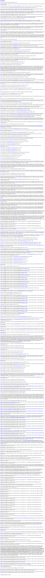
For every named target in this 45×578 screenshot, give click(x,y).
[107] (1, 242)
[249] (1, 565)
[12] (1, 26)
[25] (1, 57)
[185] (1, 406)
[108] (1, 243)
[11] (0, 23)
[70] (1, 147)
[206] (1, 457)
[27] (1, 61)
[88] (1, 184)
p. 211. (25, 219)
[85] (1, 176)
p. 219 (14, 193)
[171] (1, 373)
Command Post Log (16, 40)
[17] (1, 40)
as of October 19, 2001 (31, 17)
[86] (1, 179)
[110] (1, 247)
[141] (1, 310)
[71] (1, 149)
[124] (1, 274)
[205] (1, 455)
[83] (1, 173)
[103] (1, 234)
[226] (1, 506)
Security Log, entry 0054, (17, 259)
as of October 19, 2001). (17, 101)
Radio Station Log (16, 128)
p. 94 (20, 155)
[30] (1, 66)
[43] (1, 94)
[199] (1, 440)
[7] (0, 14)
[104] (1, 237)
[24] (1, 55)
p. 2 (24, 26)
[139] (1, 305)
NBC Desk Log (10, 64)
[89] (1, 187)
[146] (1, 319)
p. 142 (42, 196)
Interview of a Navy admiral (11, 149)
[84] (1, 174)
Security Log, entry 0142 (17, 262)
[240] (1, 537)
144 (0, 197)
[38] (1, 86)
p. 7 (33, 9)
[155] (1, 345)
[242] (1, 541)
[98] (1, 223)
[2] (0, 3)
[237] (1, 531)
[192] (1, 423)
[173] (1, 379)
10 (25, 564)
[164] (1, 362)
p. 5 (24, 416)
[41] (1, 91)
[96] (1, 215)
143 (43, 196)
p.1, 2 (27, 247)
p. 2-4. (25, 435)
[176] (1, 383)
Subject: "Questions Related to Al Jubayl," (21, 132)
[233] (1, 522)
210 (23, 214)
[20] (1, 46)
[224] (1, 502)
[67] (1, 142)
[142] (1, 312)
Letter (13, 304)
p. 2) (12, 36)
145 (2, 197)
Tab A (2, 2)
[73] (1, 152)
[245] (1, 556)
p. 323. (37, 239)
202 (16, 205)
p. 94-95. (31, 91)
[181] (1, 394)
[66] (1, 141)
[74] (1, 153)
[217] (1, 486)
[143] (1, 314)
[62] (1, 133)
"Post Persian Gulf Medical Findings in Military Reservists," (31, 440)
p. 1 (2, 27)
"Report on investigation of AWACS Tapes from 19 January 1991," (29, 242)
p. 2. (6, 30)
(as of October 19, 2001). (30, 116)
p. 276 (3, 201)
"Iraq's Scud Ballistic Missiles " (31, 254)
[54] (1, 115)
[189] (1, 415)
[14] (1, 31)
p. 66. (17, 54)
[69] (1, 145)
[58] (1, 125)
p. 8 (24, 422)
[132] (1, 292)
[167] (1, 367)
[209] (1, 464)
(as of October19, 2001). (23, 277)
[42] (1, 93)
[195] (1, 430)
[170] (1, 371)
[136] (1, 299)
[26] (1, 58)
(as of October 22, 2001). (19, 236)
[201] (1, 447)
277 (4, 201)
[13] (1, 29)
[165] (1, 363)
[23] (1, 52)
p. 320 (36, 237)
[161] (1, 355)
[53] (1, 113)
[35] (1, 79)
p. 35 (33, 572)
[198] (1, 437)
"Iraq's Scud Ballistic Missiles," (18, 319)
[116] (1, 259)
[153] (1, 335)
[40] (1, 89)
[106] (1, 240)
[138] (1, 304)
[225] (1, 504)
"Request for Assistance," (23, 240)
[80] (1, 164)
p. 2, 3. (35, 133)
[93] (1, 202)
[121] (1, 267)
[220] (1, 493)
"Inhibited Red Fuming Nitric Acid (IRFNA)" (23, 339)
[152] (1, 334)
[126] (1, 278)
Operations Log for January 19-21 (23, 51)
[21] (1, 49)
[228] (1, 511)
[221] (1, 495)
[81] (1, 168)
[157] (1, 348)
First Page (2, 574)
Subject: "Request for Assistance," (22, 110)
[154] (1, 343)
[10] (1, 20)
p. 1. (23, 63)
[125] (1, 276)
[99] (1, 225)
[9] (0, 18)
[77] (1, 158)
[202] (1, 449)
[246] (1, 558)
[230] (1, 515)
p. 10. (24, 391)
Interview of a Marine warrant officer (12, 142)
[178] (1, 388)
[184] (1, 404)
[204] (1, 453)
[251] (1, 569)
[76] (1, 156)
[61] (1, 132)
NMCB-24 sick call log (4, 374)
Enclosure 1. (29, 564)
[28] (1, 63)
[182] (1, 400)
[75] (1, 155)
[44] (1, 96)
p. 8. (24, 557)
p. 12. (35, 230)
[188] (1, 413)
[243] (1, 543)
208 (22, 214)
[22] (1, 51)
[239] (1, 535)
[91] (1, 195)
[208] (1, 462)
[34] (1, 78)
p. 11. (5, 326)
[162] (1, 358)
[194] (1, 428)
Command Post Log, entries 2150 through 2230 (20, 256)
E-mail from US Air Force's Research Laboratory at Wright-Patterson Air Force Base (22, 114)
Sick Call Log (42, 79)
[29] (1, 64)
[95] (1, 210)
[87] (1, 181)
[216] (1, 484)
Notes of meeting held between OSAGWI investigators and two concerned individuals (19, 7)
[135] (1, 297)
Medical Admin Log (16, 79)
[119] (1, 263)
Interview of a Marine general (11, 150)
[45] (1, 98)
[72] (1, 150)
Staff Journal (10, 158)
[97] (1, 221)
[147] (1, 321)
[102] (1, 231)
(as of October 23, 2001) (36, 473)
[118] (1, 262)
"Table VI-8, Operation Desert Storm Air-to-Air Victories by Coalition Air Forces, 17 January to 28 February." (22, 233)
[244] (1, 545)
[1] (0, 2)
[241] (1, 539)
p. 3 (24, 424)
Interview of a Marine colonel (11, 147)
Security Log (15, 152)
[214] (1, 479)
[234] (1, 525)
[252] (1, 571)
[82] (1, 170)
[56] (1, 121)
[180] (1, 392)
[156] (1, 347)
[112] (1, 251)
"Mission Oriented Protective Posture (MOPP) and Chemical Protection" (24, 477)
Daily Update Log (12, 93)
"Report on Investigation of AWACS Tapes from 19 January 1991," (28, 317)
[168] (1, 368)
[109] (1, 245)
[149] (1, 328)
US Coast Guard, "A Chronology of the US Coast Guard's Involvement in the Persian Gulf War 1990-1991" (17, 20)
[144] (1, 316)
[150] (1, 329)
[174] (1, 380)
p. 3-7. (43, 104)
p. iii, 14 (10, 130)
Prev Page (5, 574)
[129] (1, 285)
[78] (1, 159)
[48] (1, 104)
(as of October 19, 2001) (25, 268)
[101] (1, 230)
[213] (1, 477)
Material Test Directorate (16, 400)
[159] (1, 352)
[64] (1, 137)
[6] (0, 11)
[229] (1, 513)
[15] (1, 34)
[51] (1, 110)
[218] (1, 488)
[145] (1, 317)
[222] (1, 497)
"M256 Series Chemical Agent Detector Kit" (19, 179)
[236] (1, 529)
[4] (0, 7)
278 (6, 201)
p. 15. (11, 41)
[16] (1, 39)
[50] (1, 108)
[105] (1, 239)
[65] (1, 139)
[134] (1, 295)
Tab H (32, 138)
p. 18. (5, 332)
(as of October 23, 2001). (19, 533)
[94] (1, 206)
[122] (1, 269)
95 (21, 155)
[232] (1, 520)
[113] (1, 254)
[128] (1, 283)
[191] (1, 421)
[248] (1, 563)
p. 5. (24, 407)
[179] (1, 390)
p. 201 (14, 205)
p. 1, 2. (28, 76)
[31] (1, 72)
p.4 (24, 564)
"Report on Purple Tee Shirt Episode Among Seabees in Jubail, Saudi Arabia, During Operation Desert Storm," (22, 438)
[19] (1, 44)
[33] (1, 76)
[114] (1, 256)
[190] (1, 419)
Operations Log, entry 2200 (23, 263)
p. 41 (8, 146)
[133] (1, 293)
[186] (1, 408)
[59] (1, 128)
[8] (0, 16)
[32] (1, 73)
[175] (1, 382)
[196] (1, 432)
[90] (1, 191)
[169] (1, 370)
